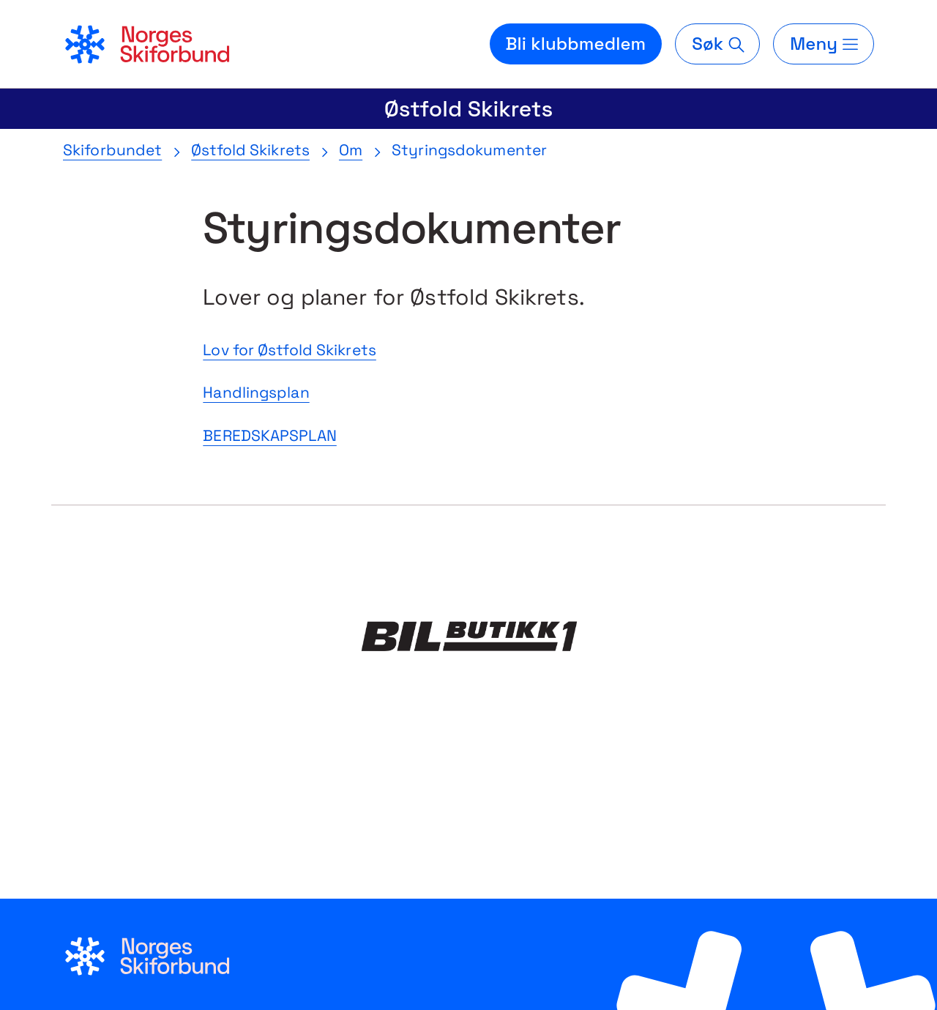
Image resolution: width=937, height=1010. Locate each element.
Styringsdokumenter (469, 150)
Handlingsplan (256, 392)
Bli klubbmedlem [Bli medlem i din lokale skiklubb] (576, 43)
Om (350, 150)
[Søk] (717, 43)
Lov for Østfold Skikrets (289, 350)
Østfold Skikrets (468, 108)
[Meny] (823, 43)
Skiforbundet (112, 150)
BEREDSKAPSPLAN (269, 435)
